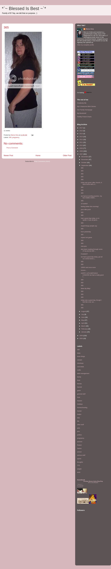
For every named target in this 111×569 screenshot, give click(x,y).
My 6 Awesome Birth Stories (86, 106)
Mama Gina (90, 29)
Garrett (79, 387)
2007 (81, 154)
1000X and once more (88, 267)
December (85, 157)
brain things (81, 356)
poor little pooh (86, 209)
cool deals (80, 367)
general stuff (81, 394)
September (85, 165)
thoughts (80, 462)
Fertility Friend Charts (84, 117)
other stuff (80, 424)
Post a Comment (12, 148)
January (84, 332)
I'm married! (80, 486)
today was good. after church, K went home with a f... (91, 183)
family (79, 377)
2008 (81, 151)
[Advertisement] (84, 549)
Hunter (79, 411)
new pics (84, 246)
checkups (80, 363)
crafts (79, 370)
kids (78, 418)
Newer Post (8, 155)
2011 (81, 142)
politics (79, 435)
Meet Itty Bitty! (85, 288)
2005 (81, 338)
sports (79, 459)
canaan (79, 360)
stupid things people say (89, 226)
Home (38, 155)
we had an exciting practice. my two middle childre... (91, 197)
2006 (81, 335)
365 (10, 137)
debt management (83, 373)
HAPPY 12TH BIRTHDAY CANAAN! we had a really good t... (92, 275)
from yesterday (86, 232)
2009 (81, 148)
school (79, 452)
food (78, 380)
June (83, 317)
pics (78, 431)
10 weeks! (84, 203)
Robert (79, 445)
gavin (79, 390)
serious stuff (81, 455)
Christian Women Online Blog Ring (93, 481)
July (82, 314)
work (78, 472)
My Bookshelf (81, 113)
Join (89, 482)
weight (79, 469)
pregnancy (15, 137)
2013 (81, 136)
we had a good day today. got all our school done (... (91, 258)
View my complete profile (85, 45)
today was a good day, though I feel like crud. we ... (91, 301)
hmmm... (84, 270)
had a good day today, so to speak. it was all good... (90, 219)
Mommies (80, 484)
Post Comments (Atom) (42, 161)
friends (79, 384)
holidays (80, 404)
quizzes (79, 441)
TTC (78, 465)
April (83, 323)
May (83, 320)
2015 (81, 131)
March (83, 326)
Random (96, 482)
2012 (81, 139)
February (84, 329)
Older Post (67, 155)
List (92, 482)
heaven (79, 401)
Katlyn (79, 414)
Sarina (79, 448)
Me (78, 421)
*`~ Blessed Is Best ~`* (24, 8)
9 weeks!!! (84, 254)
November (85, 159)
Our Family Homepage (84, 110)
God (78, 397)
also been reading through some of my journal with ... (91, 250)
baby (78, 353)
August (83, 311)
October (84, 162)
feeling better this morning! (90, 206)
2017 (81, 128)
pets (78, 428)
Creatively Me (81, 103)
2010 (81, 145)
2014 (81, 133)
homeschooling (82, 407)
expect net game (86, 237)
